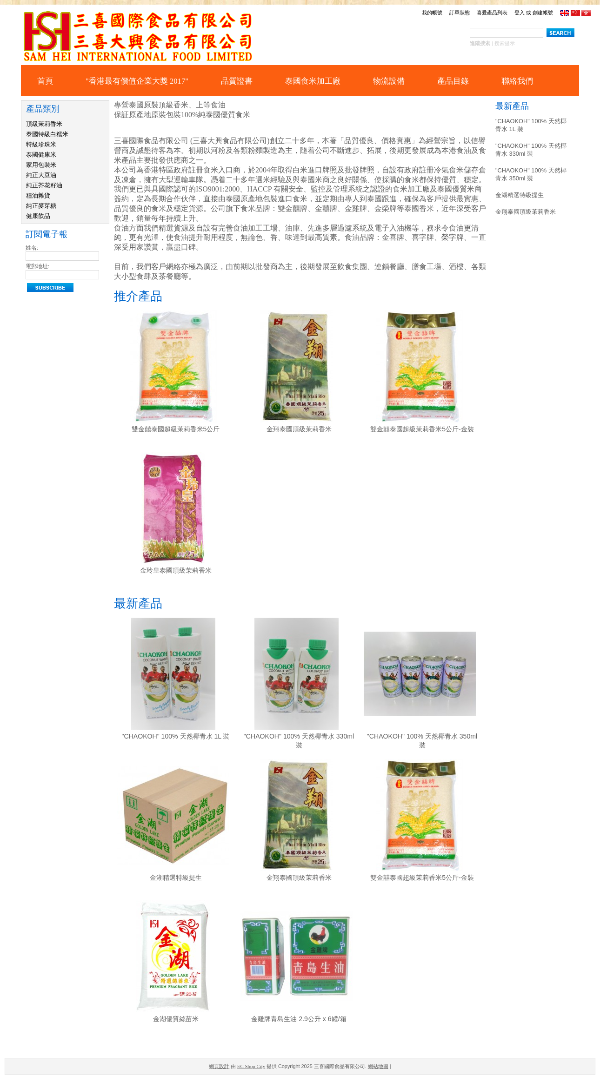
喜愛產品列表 (492, 12)
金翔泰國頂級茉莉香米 (299, 429)
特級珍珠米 (41, 144)
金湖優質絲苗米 (176, 1019)
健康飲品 (38, 215)
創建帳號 (543, 12)
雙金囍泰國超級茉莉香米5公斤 (176, 429)
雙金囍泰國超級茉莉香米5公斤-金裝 (422, 429)
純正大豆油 (41, 175)
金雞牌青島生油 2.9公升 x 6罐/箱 (298, 1019)
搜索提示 (504, 43)
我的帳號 (432, 12)
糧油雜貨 (38, 195)
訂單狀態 (459, 12)
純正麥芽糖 (41, 205)
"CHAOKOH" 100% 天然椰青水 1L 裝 (176, 736)
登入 (519, 12)
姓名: (32, 248)
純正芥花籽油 (44, 185)
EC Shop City (251, 1066)
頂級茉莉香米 (44, 123)
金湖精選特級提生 (176, 877)
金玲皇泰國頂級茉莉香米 (176, 570)
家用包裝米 (41, 164)
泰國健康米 (41, 154)
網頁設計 (219, 1066)
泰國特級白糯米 (47, 134)
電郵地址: (37, 266)
